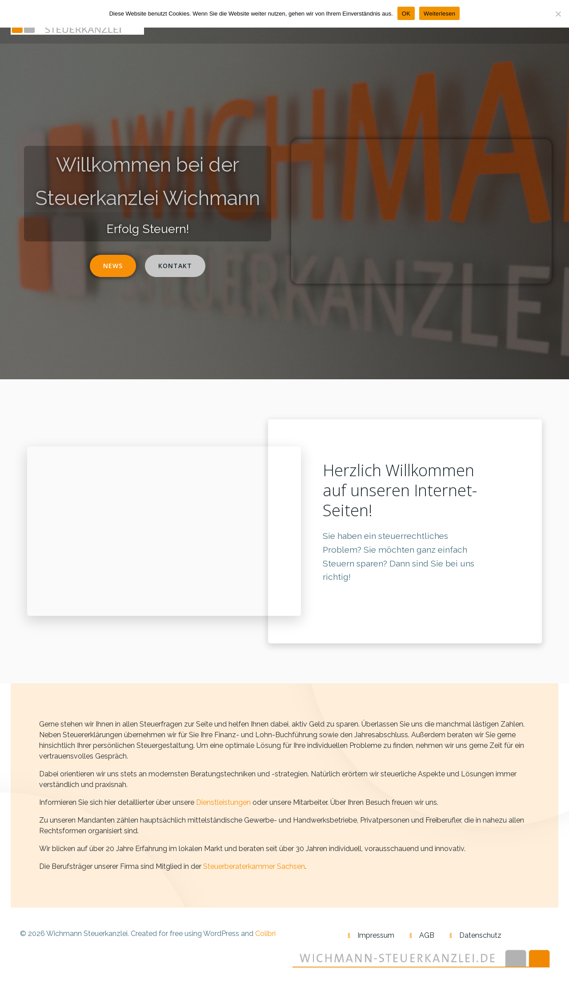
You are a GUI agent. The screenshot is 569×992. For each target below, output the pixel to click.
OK (406, 13)
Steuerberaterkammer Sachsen (254, 866)
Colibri (265, 933)
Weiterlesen (439, 13)
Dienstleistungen (223, 802)
